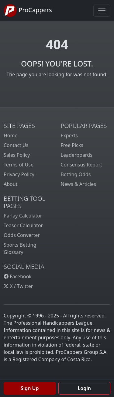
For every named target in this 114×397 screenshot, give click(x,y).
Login (84, 388)
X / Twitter (18, 286)
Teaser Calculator (23, 225)
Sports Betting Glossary (20, 248)
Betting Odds (76, 174)
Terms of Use (18, 164)
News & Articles (78, 184)
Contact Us (16, 145)
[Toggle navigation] (101, 11)
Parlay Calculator (23, 215)
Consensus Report (81, 164)
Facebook (18, 276)
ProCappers (28, 10)
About (10, 184)
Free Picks (72, 145)
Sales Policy (17, 155)
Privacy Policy (19, 174)
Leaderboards (76, 155)
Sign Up (30, 388)
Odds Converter (22, 235)
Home (11, 135)
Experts (69, 135)
